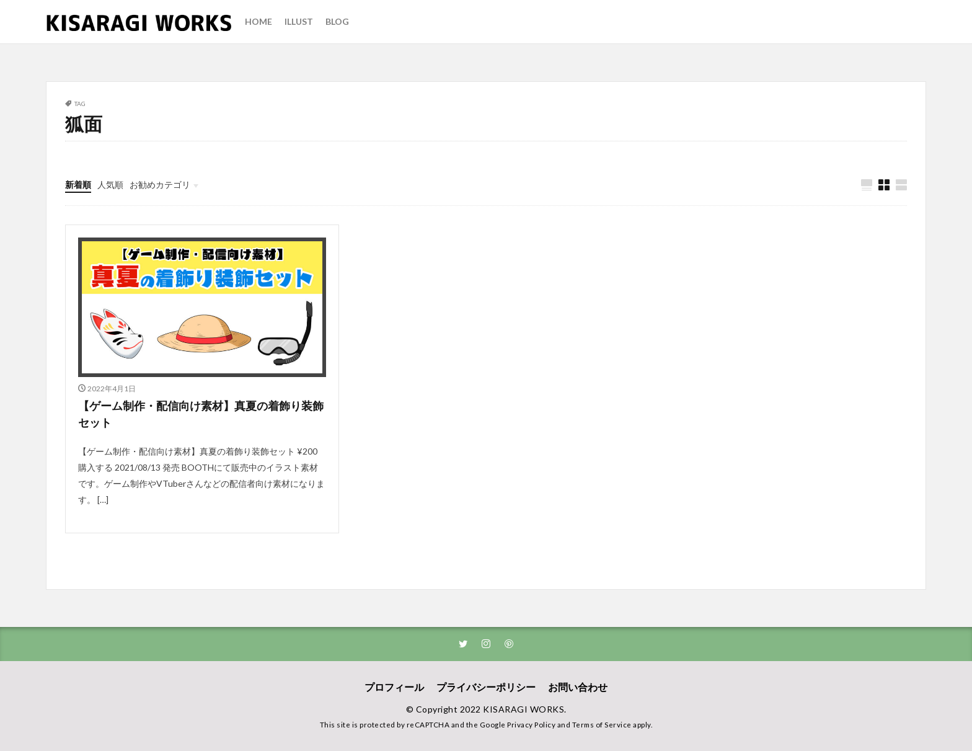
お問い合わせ (578, 687)
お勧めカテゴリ (160, 184)
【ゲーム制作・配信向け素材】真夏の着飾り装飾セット (201, 414)
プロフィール (394, 687)
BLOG (337, 21)
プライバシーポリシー (486, 687)
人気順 (110, 184)
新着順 (78, 184)
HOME (258, 21)
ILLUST (299, 21)
